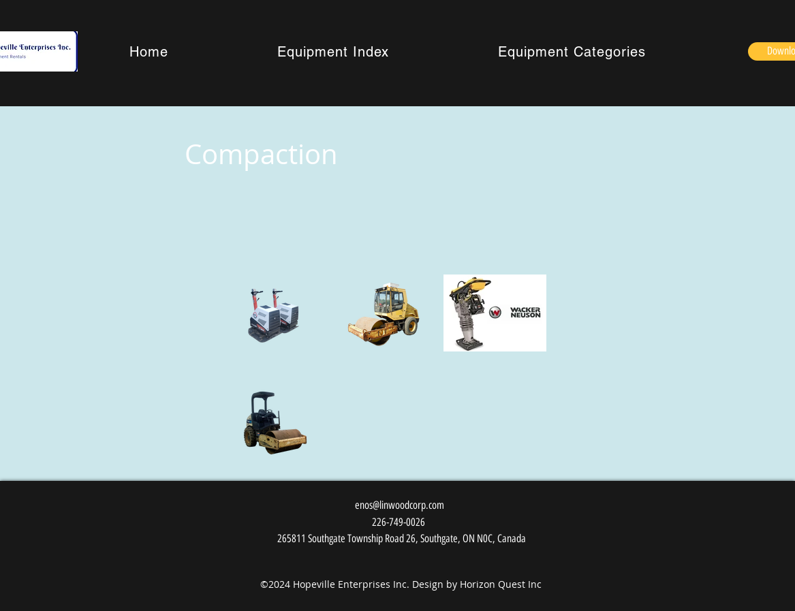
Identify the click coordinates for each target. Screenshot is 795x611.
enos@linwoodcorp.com (399, 505)
